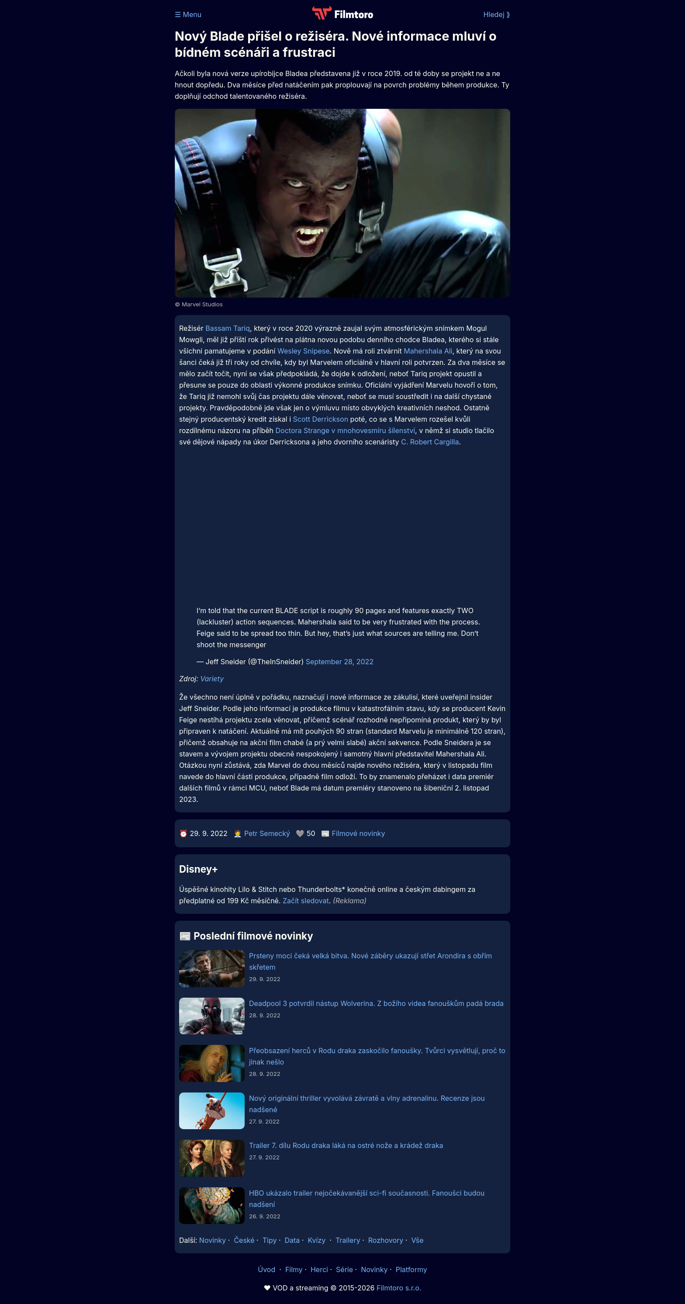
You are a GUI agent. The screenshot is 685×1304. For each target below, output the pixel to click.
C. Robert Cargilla (430, 441)
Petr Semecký (267, 833)
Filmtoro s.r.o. (399, 1287)
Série (344, 1269)
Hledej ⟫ (496, 14)
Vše (417, 1240)
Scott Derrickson (321, 419)
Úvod (267, 1269)
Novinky (212, 1240)
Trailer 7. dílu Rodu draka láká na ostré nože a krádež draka (346, 1145)
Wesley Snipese (303, 351)
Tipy (270, 1240)
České (244, 1240)
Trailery (348, 1240)
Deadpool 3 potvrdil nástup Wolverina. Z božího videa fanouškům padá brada (376, 1003)
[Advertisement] (111, 134)
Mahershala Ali (428, 351)
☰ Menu (188, 14)
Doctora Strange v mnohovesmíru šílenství (345, 430)
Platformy (411, 1269)
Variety (212, 678)
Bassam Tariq (227, 328)
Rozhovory (386, 1240)
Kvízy (316, 1240)
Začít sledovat (306, 900)
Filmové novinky (358, 833)
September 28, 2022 (340, 661)
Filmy (294, 1269)
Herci (319, 1269)
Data (292, 1240)
